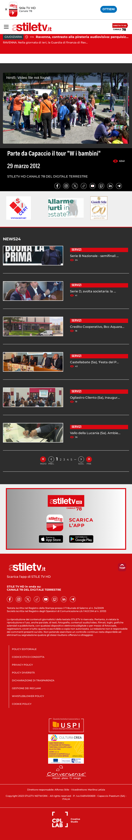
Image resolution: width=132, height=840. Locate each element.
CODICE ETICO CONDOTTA (28, 656)
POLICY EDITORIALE (24, 649)
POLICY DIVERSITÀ (23, 672)
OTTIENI (108, 9)
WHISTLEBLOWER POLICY (28, 696)
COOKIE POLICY (21, 703)
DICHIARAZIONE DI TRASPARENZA (33, 680)
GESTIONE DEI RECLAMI (26, 688)
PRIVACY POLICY (22, 664)
